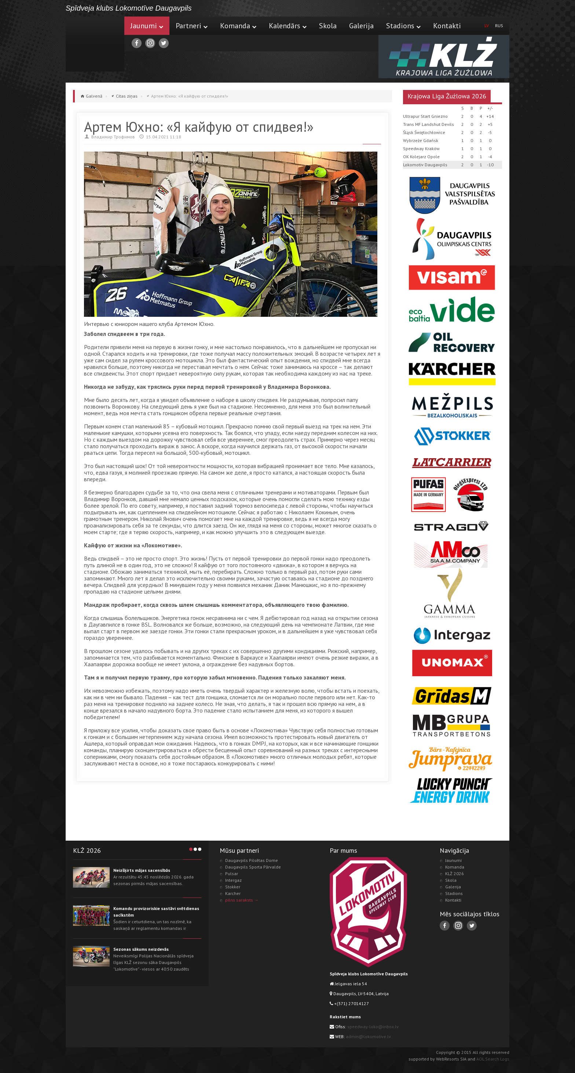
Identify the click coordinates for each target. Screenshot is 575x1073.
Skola (328, 25)
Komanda (238, 25)
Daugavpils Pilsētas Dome (251, 860)
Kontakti (447, 25)
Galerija (361, 25)
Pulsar (231, 873)
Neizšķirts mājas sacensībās (141, 870)
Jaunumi (147, 25)
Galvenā (94, 96)
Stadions (403, 25)
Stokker (232, 886)
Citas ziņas (127, 96)
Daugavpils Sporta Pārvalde (253, 867)
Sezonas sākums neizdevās (141, 949)
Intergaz (233, 880)
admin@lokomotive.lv (368, 1036)
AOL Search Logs (492, 1059)
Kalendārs (288, 25)
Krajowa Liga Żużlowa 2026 (446, 96)
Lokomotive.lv (95, 44)
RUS (499, 25)
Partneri (192, 25)
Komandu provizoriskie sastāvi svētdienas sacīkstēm (156, 912)
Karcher (233, 893)
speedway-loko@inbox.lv (373, 1026)
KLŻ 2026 (454, 873)
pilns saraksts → (242, 900)
